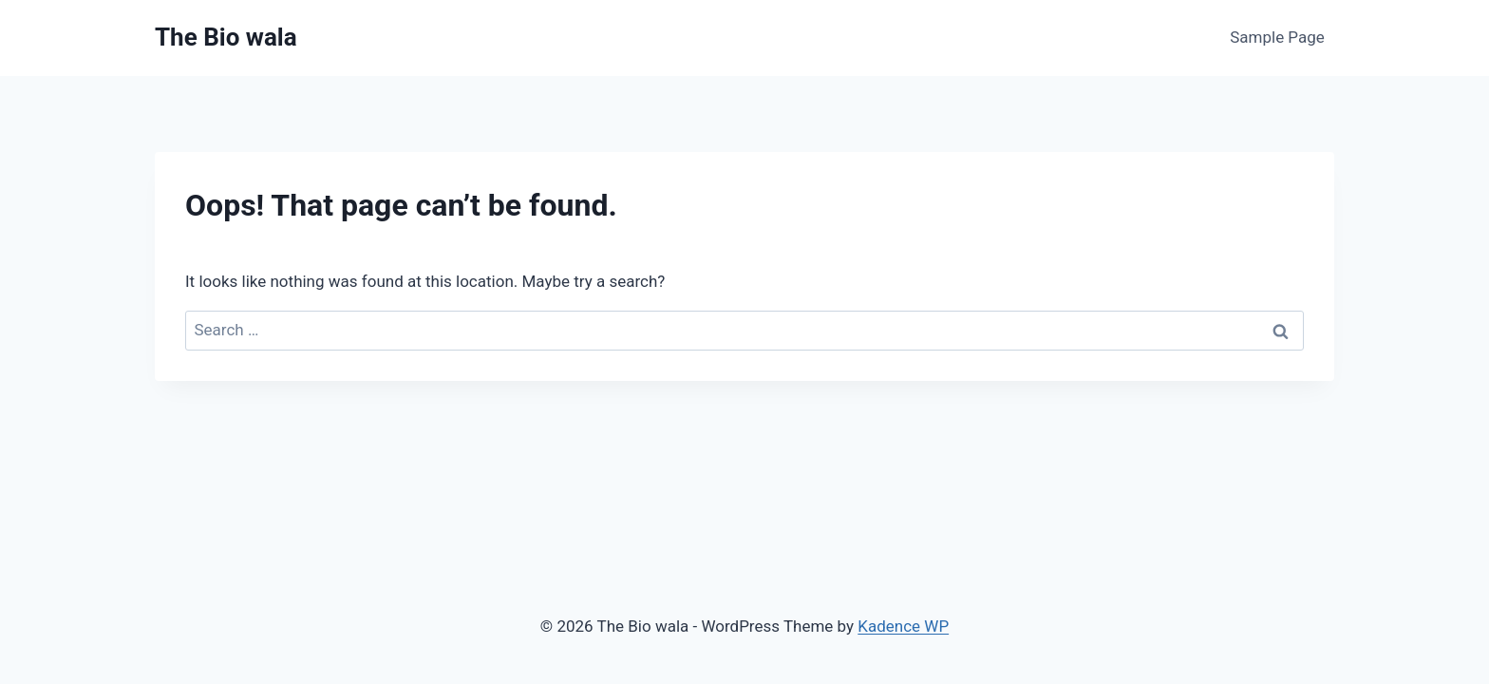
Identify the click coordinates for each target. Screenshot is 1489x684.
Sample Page (1277, 37)
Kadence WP (903, 626)
